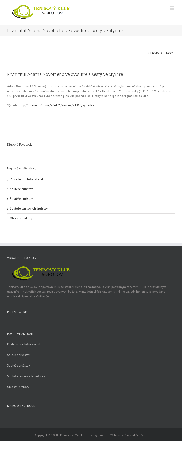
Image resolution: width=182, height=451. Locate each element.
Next (169, 53)
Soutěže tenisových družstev (29, 208)
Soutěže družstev (21, 189)
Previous (156, 53)
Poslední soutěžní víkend (26, 179)
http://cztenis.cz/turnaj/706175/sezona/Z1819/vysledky (57, 105)
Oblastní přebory (21, 218)
